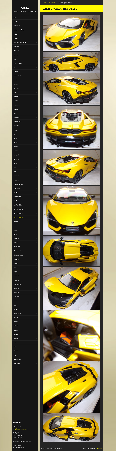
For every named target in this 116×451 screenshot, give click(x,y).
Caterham (17, 105)
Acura (15, 59)
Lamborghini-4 (18, 217)
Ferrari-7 (16, 163)
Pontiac (16, 301)
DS (14, 134)
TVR (15, 342)
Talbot (16, 326)
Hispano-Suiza (18, 184)
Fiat (15, 167)
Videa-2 (16, 38)
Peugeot (16, 280)
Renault (16, 309)
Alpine (16, 72)
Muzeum (16, 51)
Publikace (17, 26)
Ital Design (17, 188)
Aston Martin (18, 63)
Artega (16, 55)
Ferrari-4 (16, 151)
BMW (15, 92)
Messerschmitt (18, 255)
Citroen (16, 109)
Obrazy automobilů (20, 42)
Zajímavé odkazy (19, 30)
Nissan (16, 263)
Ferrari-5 (16, 155)
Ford (15, 172)
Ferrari (16, 138)
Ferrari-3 (16, 147)
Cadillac (16, 101)
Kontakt (16, 46)
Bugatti (16, 97)
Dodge (15, 130)
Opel (15, 267)
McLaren (16, 259)
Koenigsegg (17, 197)
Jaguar (16, 192)
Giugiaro (16, 176)
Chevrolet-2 (17, 122)
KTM (15, 201)
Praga (15, 305)
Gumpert (16, 180)
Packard (16, 276)
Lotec (15, 230)
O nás (15, 21)
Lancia (16, 222)
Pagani (16, 272)
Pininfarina (17, 284)
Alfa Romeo (17, 76)
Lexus (15, 226)
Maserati (16, 238)
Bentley (16, 84)
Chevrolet (17, 117)
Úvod (15, 17)
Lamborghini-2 (18, 209)
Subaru (16, 334)
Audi (15, 80)
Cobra (15, 113)
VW (15, 355)
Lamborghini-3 (18, 213)
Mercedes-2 (17, 251)
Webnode (98, 448)
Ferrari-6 (16, 159)
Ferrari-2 (16, 142)
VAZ (15, 347)
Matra (16, 242)
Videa (15, 34)
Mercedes (17, 247)
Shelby (16, 322)
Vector (16, 351)
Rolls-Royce (17, 313)
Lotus (15, 234)
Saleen (16, 317)
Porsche (16, 288)
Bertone (16, 88)
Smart (16, 330)
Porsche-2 (17, 292)
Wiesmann (17, 359)
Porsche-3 (17, 297)
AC (14, 67)
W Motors (17, 363)
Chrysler (16, 126)
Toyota (16, 338)
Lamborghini (18, 205)
